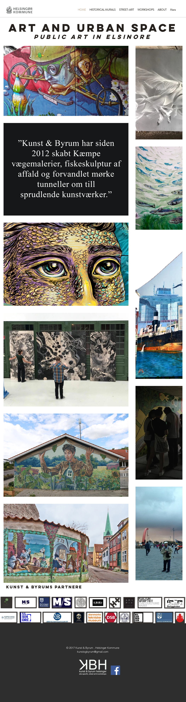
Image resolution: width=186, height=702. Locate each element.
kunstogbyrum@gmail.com (92, 651)
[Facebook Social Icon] (115, 670)
